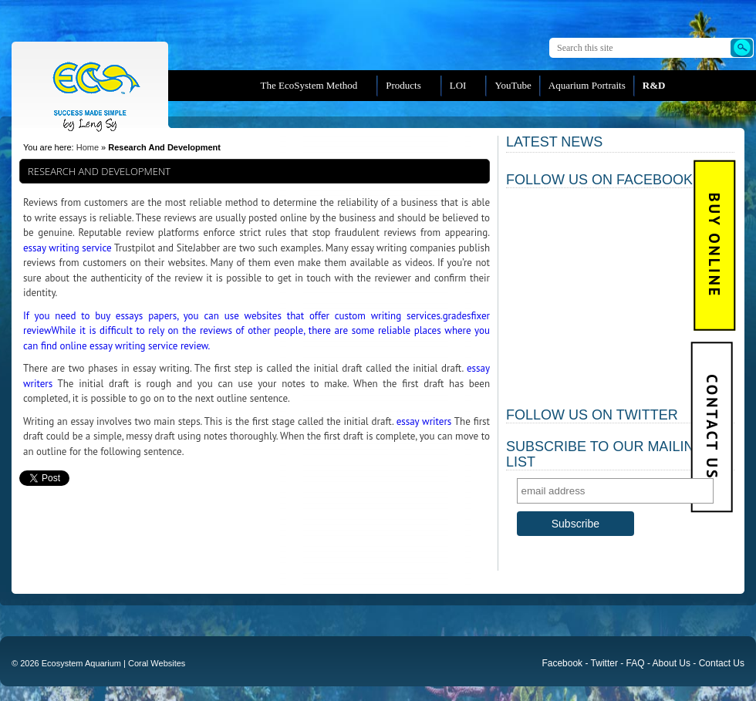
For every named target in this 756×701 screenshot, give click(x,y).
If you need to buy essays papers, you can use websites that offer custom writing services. (233, 315)
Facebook (562, 663)
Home (87, 147)
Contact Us (711, 427)
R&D (654, 85)
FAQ (635, 663)
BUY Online (715, 245)
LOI (458, 85)
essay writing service (67, 247)
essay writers (424, 421)
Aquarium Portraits (587, 85)
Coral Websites (156, 663)
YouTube (512, 85)
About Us (671, 663)
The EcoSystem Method (309, 85)
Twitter (604, 663)
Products (403, 85)
